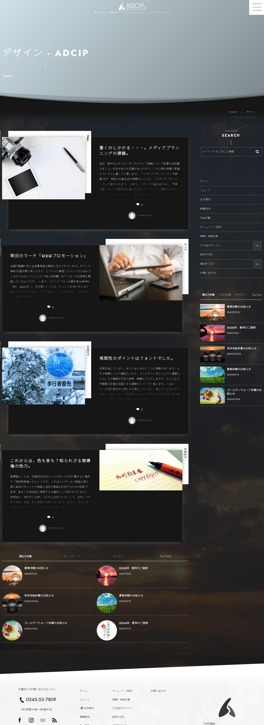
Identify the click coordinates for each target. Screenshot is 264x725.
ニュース (205, 186)
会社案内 (205, 196)
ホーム (204, 177)
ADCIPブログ (207, 260)
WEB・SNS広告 (209, 232)
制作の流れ (206, 251)
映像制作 (205, 205)
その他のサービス (211, 241)
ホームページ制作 (211, 223)
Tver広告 (205, 214)
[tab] (25, 556)
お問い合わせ (208, 269)
